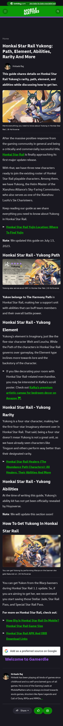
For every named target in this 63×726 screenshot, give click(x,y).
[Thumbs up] (38, 710)
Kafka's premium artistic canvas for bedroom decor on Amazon (31, 393)
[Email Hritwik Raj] (47, 710)
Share (21, 710)
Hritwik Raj (17, 674)
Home (6, 38)
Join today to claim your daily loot (42, 3)
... (42, 698)
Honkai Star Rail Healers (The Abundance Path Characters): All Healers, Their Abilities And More (28, 467)
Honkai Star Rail (13, 155)
